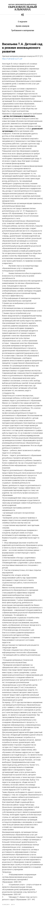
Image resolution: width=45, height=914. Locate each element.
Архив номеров (22, 26)
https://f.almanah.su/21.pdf (12, 59)
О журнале (22, 21)
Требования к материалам (22, 30)
